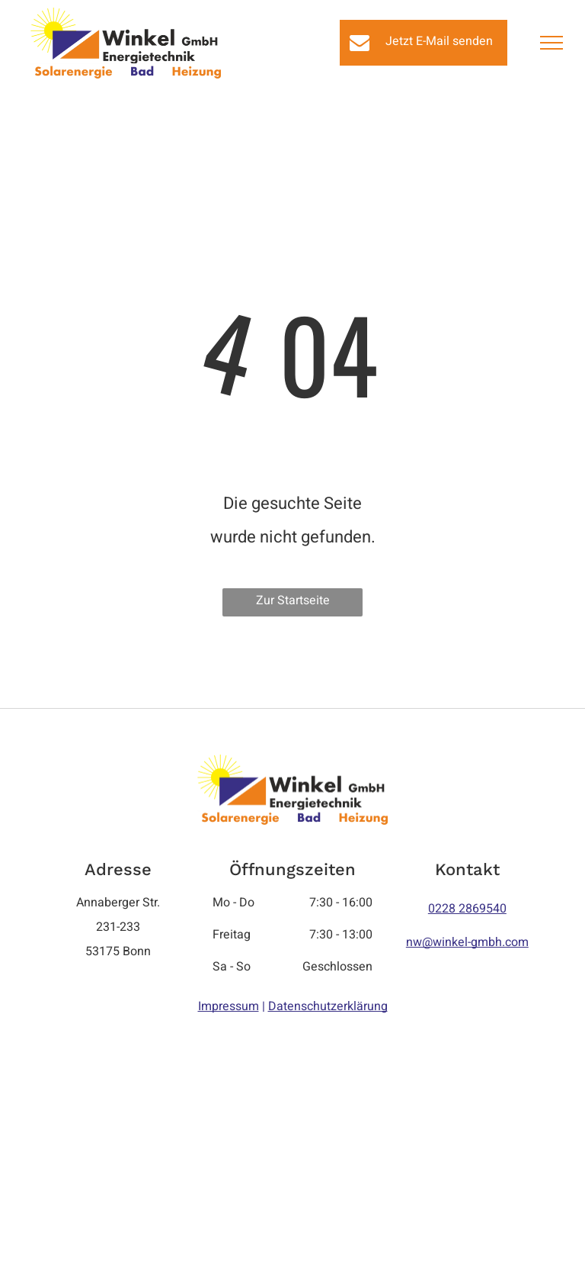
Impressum (228, 1006)
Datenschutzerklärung (328, 1006)
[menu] (551, 43)
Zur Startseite (293, 600)
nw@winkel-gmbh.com (467, 942)
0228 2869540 (467, 909)
